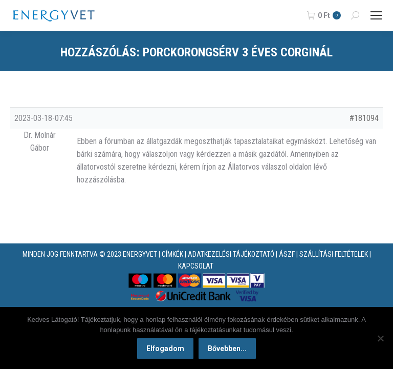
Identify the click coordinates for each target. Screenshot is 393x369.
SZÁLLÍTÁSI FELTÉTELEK (333, 254)
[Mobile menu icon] (376, 15)
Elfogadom (165, 348)
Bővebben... (227, 348)
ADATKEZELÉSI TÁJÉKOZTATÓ (231, 254)
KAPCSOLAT (195, 266)
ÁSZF (287, 254)
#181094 (364, 118)
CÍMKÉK (172, 254)
